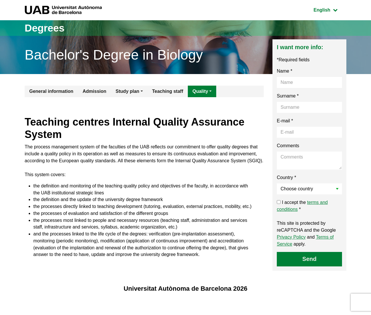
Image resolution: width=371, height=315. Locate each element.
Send (309, 259)
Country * (286, 177)
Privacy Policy (291, 237)
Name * (284, 71)
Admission (94, 91)
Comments (288, 145)
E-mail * (285, 120)
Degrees (45, 28)
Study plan (127, 91)
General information (51, 91)
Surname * (288, 95)
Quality (200, 91)
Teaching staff (167, 91)
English (329, 9)
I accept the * (302, 206)
